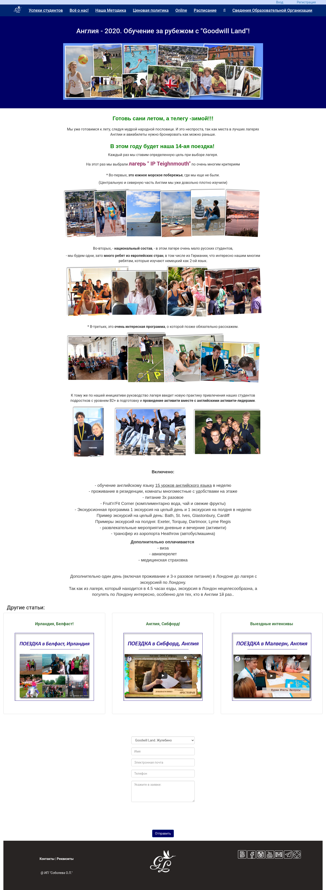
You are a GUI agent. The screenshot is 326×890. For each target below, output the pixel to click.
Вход (279, 2)
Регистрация (306, 2)
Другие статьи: (26, 608)
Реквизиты (65, 859)
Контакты (47, 859)
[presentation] (163, 814)
